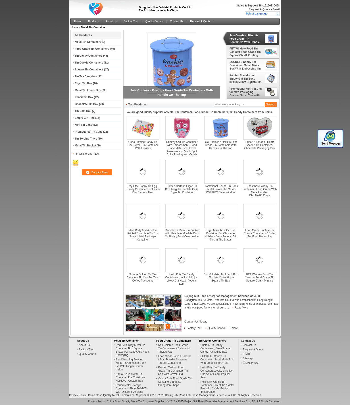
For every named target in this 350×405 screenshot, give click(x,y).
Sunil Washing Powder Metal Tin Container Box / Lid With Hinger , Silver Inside (131, 364)
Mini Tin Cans (83, 124)
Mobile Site (250, 363)
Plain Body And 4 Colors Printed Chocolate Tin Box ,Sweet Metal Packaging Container (142, 235)
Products (93, 21)
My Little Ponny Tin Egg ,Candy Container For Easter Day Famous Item (143, 189)
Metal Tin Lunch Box (88, 90)
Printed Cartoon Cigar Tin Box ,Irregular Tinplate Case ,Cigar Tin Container (181, 189)
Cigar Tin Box (83, 83)
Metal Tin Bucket (85, 145)
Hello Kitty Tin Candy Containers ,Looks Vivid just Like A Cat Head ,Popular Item (181, 279)
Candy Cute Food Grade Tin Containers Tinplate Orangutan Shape (175, 382)
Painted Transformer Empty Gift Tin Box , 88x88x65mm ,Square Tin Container (245, 79)
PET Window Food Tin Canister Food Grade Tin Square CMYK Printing (245, 52)
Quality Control (154, 21)
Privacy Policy (77, 395)
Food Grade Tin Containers (92, 48)
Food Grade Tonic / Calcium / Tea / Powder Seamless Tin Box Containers (174, 359)
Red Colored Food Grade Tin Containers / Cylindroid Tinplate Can (174, 348)
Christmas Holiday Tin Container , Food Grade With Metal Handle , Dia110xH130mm (259, 191)
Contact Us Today (195, 321)
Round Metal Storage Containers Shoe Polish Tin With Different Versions (132, 388)
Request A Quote (259, 9)
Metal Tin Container (87, 41)
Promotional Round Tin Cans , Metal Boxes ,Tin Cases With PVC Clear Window (221, 189)
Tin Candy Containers (88, 55)
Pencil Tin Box (84, 97)
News (235, 328)
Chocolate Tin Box (86, 104)
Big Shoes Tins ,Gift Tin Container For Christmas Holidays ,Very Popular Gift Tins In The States (221, 235)
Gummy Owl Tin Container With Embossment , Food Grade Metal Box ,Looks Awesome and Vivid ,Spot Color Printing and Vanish (182, 148)
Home (77, 21)
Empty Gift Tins (84, 117)
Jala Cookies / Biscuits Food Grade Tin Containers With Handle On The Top (244, 39)
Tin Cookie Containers (89, 62)
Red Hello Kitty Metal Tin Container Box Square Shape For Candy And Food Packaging (132, 350)
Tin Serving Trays (86, 138)
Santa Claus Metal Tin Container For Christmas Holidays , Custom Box (130, 377)
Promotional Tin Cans (88, 131)
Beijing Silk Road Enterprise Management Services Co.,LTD (222, 296)
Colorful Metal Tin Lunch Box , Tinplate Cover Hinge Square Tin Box (221, 277)
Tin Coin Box (83, 111)
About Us (111, 21)
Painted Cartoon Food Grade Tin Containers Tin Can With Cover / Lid (173, 371)
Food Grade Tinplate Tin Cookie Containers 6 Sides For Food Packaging (259, 233)
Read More (241, 307)
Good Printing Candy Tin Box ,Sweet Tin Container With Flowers (143, 145)
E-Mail (246, 354)
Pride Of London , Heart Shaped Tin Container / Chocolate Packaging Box (259, 145)
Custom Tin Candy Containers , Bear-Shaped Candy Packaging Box (215, 348)
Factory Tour (131, 21)
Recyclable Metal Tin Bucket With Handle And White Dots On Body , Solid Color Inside (182, 233)
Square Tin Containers (89, 69)
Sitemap (247, 358)
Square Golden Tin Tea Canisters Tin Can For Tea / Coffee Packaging (143, 277)
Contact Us (176, 21)
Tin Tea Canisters (86, 76)
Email (276, 9)
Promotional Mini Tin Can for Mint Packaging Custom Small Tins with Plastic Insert (245, 92)
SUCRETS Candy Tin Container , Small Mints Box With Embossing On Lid (245, 65)
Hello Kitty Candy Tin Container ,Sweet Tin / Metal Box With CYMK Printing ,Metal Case (217, 386)
